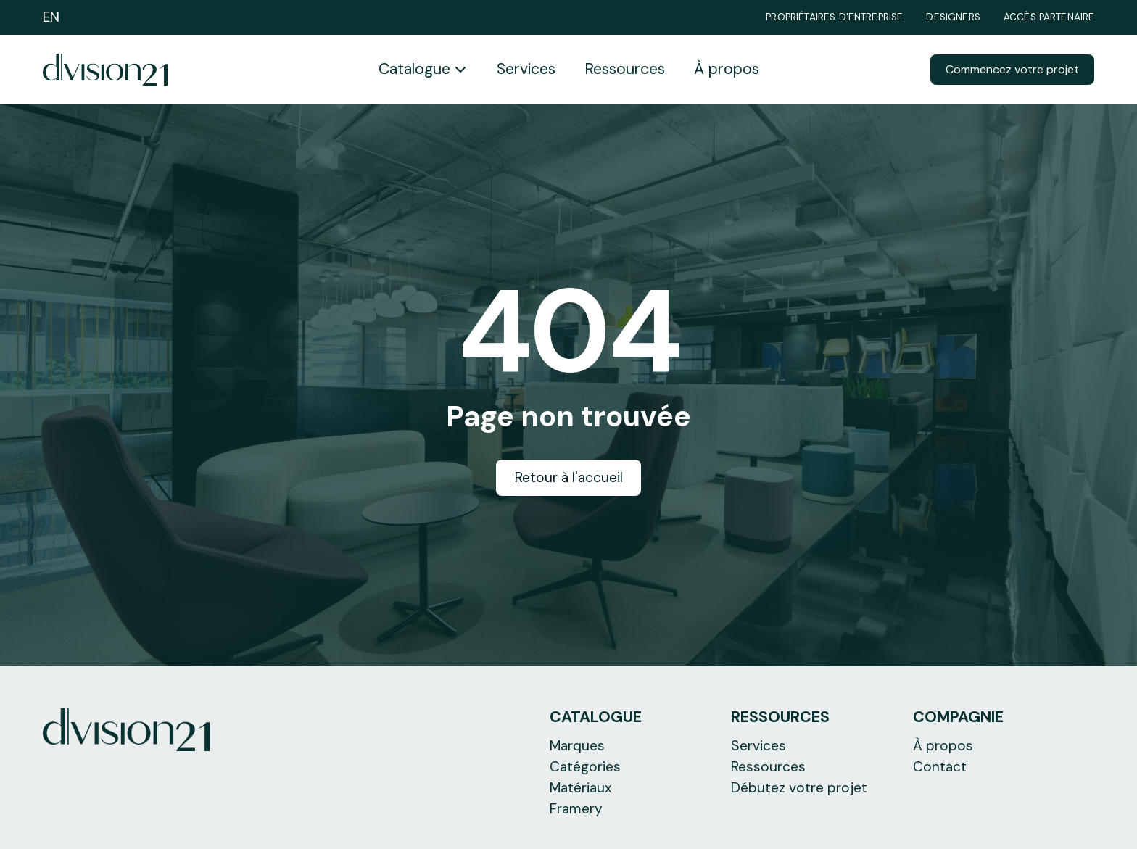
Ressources (624, 69)
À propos (726, 69)
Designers (953, 17)
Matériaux (581, 788)
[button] (423, 69)
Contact (940, 767)
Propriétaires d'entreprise (834, 17)
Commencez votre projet (1012, 69)
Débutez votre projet (799, 788)
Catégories (585, 767)
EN (51, 17)
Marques (577, 746)
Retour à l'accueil (569, 477)
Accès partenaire (1049, 17)
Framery (576, 809)
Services (526, 69)
